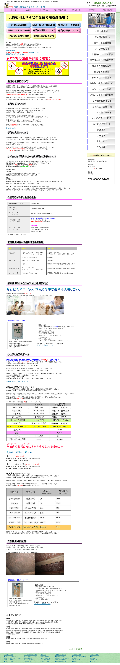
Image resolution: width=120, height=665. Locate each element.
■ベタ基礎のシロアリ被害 (30, 655)
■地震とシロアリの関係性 (62, 658)
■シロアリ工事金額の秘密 (79, 656)
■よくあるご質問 (76, 655)
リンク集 (101, 147)
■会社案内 (93, 658)
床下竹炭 (101, 124)
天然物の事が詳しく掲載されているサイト (18, 381)
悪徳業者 (101, 106)
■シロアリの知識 (8, 655)
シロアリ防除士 (101, 77)
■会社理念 (93, 656)
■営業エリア (93, 659)
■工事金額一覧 (27, 661)
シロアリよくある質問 (101, 118)
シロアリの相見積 (101, 72)
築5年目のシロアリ (101, 54)
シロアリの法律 (101, 43)
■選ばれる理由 (76, 659)
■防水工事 (74, 658)
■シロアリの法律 (8, 659)
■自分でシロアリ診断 (29, 659)
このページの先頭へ (76, 648)
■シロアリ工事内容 (45, 659)
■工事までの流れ (45, 661)
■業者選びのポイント (60, 655)
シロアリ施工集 (101, 112)
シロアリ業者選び (101, 101)
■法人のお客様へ (94, 655)
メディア (101, 135)
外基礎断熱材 (101, 66)
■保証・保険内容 (45, 656)
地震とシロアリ (101, 95)
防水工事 (101, 130)
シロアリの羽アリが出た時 (101, 60)
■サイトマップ (76, 661)
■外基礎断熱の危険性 (60, 659)
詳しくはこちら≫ (11, 128)
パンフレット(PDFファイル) (45, 345)
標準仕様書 (101, 83)
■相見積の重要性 (59, 656)
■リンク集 (93, 661)
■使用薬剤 (43, 655)
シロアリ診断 (101, 89)
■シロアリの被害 (8, 661)
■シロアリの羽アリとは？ (11, 656)
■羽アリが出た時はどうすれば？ (12, 658)
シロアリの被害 (101, 48)
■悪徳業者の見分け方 (60, 661)
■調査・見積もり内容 (46, 658)
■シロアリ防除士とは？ (30, 656)
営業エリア (101, 141)
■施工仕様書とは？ (29, 658)
